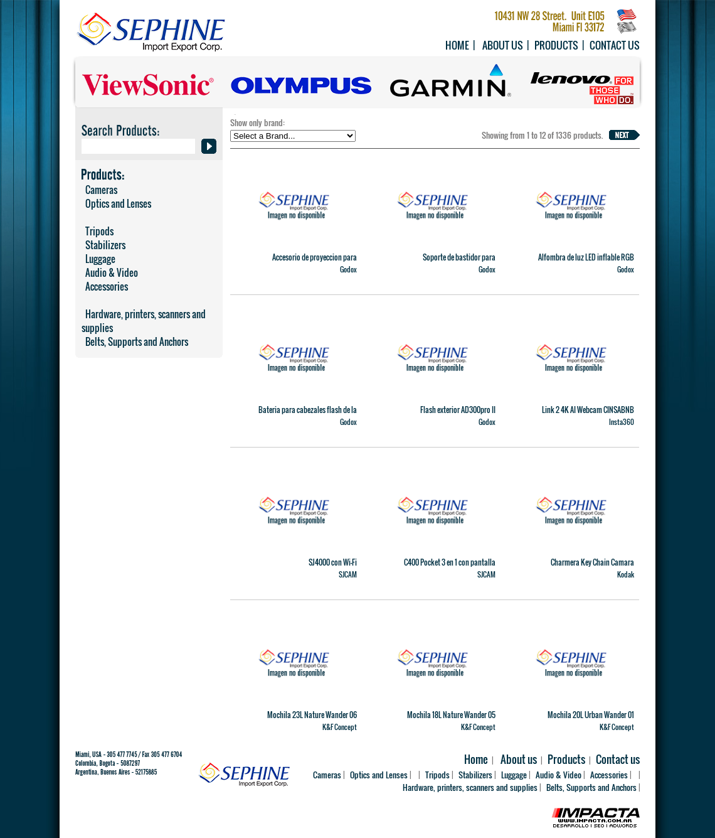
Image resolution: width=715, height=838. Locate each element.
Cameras (99, 189)
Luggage (98, 259)
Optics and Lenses (116, 203)
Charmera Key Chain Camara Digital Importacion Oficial (592, 567)
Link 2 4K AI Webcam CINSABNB (588, 409)
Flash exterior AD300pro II (457, 409)
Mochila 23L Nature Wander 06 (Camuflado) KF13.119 (312, 720)
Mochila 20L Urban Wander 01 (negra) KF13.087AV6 (591, 720)
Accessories (105, 286)
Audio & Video (110, 272)
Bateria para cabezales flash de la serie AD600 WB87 (307, 415)
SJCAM (348, 574)
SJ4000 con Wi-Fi (333, 562)
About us (502, 45)
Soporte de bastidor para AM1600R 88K (459, 262)
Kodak (625, 574)
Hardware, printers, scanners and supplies (144, 321)
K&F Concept (339, 727)
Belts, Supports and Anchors (135, 341)
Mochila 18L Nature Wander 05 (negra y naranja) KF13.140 (451, 720)
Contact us (615, 45)
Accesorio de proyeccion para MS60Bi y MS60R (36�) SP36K (311, 262)
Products (556, 45)
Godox (348, 269)
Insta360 (621, 422)
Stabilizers (103, 245)
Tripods (98, 231)
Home (457, 45)
